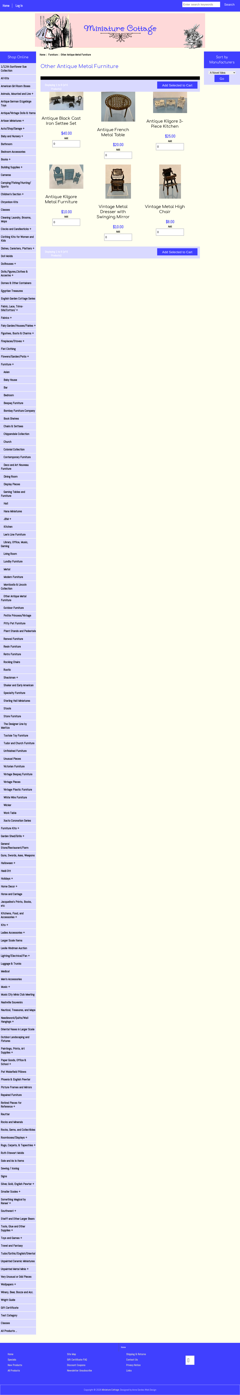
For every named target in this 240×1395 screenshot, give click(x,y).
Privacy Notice (133, 1365)
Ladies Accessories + (13, 932)
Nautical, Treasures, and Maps (18, 1010)
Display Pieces (10, 484)
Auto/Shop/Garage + (12, 128)
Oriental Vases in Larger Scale (17, 1029)
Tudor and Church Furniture (17, 743)
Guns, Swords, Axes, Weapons (18, 855)
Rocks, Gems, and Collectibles (18, 1130)
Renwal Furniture (12, 639)
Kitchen (6, 527)
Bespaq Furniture (12, 403)
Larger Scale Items (11, 940)
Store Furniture (11, 716)
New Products (15, 1365)
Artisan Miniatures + (12, 121)
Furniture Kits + (10, 828)
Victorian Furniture (12, 766)
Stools (6, 708)
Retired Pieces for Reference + (11, 1104)
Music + (5, 987)
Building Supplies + (11, 167)
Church (6, 442)
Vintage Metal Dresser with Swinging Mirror (113, 211)
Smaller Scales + (10, 1191)
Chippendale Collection (15, 434)
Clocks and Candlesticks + (16, 229)
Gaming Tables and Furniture (13, 494)
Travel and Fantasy (12, 1246)
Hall (4, 503)
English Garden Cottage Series (18, 298)
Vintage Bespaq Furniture (16, 774)
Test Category (9, 1315)
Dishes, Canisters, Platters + (17, 248)
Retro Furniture (11, 654)
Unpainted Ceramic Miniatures (18, 1261)
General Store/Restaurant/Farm (14, 845)
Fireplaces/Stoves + (12, 341)
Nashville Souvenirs (12, 1002)
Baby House (9, 380)
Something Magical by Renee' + (13, 1201)
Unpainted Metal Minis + (15, 1269)
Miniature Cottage (110, 1389)
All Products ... (9, 1331)
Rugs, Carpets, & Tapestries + (18, 1145)
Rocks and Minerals (12, 1122)
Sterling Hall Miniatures (15, 701)
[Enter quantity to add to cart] (66, 143)
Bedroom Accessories (13, 152)
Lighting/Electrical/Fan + (15, 956)
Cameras (6, 175)
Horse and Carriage (11, 894)
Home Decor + (9, 886)
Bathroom (6, 144)
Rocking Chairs (10, 662)
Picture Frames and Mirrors (16, 1087)
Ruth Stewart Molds (12, 1153)
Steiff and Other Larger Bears (18, 1219)
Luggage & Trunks (11, 964)
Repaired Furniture (11, 1095)
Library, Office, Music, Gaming (14, 544)
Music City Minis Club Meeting (18, 994)
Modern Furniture (12, 577)
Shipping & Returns (136, 1354)
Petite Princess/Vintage (16, 615)
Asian (5, 372)
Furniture (53, 54)
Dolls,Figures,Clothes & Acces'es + (14, 273)
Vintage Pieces (10, 782)
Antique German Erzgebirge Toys (16, 103)
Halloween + (8, 863)
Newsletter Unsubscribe (79, 1370)
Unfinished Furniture (14, 751)
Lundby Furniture (11, 561)
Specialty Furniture (13, 693)
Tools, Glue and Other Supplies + (13, 1228)
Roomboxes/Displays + (14, 1137)
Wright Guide (8, 1300)
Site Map (71, 1354)
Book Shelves (10, 418)
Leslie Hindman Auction (14, 948)
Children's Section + (12, 194)
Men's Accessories (11, 979)
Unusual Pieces (11, 759)
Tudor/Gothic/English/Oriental (18, 1253)
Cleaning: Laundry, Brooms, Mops (16, 219)
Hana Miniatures (11, 511)
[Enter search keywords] (201, 4)
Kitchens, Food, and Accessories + (12, 915)
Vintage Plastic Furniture (16, 789)
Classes (5, 210)
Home (6, 6)
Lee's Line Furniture (13, 534)
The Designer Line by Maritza (14, 726)
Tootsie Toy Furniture (14, 735)
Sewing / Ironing (10, 1168)
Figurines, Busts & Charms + (17, 333)
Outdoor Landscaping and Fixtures (15, 1039)
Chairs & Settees (12, 426)
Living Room (9, 554)
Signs (4, 1176)
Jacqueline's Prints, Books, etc (16, 903)
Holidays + (7, 878)
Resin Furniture (11, 646)
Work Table (8, 813)
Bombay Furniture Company (18, 411)
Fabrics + (6, 318)
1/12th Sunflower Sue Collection (14, 68)
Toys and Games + (11, 1238)
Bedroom (7, 395)
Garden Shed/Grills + (12, 836)
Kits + (4, 925)
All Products (14, 1370)
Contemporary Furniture (16, 457)
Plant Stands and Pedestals (18, 631)
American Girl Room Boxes (15, 86)
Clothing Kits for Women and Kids (17, 238)
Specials (12, 1359)
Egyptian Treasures (12, 291)
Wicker (6, 805)
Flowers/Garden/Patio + (15, 356)
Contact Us (132, 1359)
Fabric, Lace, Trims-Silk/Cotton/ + (12, 308)
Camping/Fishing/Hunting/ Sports (16, 184)
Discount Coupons (76, 1365)
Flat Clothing (8, 349)
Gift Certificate (9, 1308)
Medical (5, 971)
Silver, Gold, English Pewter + (17, 1184)
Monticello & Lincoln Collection (14, 586)
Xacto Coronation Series (16, 820)
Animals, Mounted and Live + (17, 94)
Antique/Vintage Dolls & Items (18, 113)
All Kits (5, 78)
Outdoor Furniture (12, 608)
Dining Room (9, 476)
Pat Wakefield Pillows (13, 1072)
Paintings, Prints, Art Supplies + (13, 1050)
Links (129, 1370)
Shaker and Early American (17, 685)
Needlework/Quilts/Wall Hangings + (14, 1019)
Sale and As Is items (12, 1161)
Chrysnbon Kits (9, 202)
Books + (6, 159)
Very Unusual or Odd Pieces (16, 1277)
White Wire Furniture (14, 797)
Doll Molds (7, 256)
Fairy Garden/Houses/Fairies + (18, 326)
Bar (4, 387)
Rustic (6, 670)
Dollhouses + (8, 264)
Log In (19, 6)
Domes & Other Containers (16, 283)
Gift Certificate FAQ (77, 1359)
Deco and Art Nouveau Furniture (15, 467)
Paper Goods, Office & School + (13, 1062)
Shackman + (9, 677)
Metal (5, 569)
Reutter (5, 1114)
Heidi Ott (6, 871)
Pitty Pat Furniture (13, 623)
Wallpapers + (8, 1284)
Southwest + (8, 1211)
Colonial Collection (12, 449)
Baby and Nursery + (12, 136)
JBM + (6, 519)
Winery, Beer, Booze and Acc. (17, 1292)
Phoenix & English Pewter (15, 1079)
